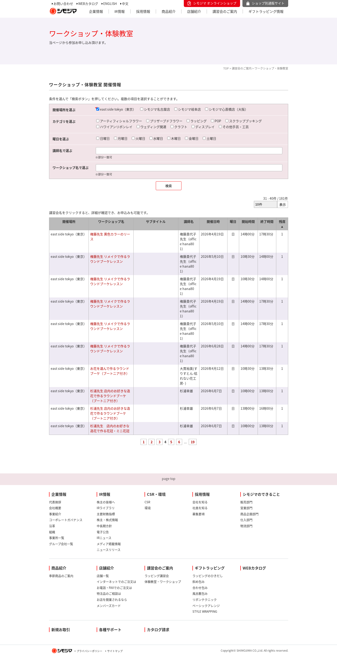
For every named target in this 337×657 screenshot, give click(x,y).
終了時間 (266, 221)
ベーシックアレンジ (206, 605)
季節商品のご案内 (61, 575)
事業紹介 (55, 514)
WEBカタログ (88, 3)
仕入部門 (246, 519)
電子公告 (103, 532)
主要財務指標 (106, 514)
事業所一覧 (56, 537)
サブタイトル (156, 221)
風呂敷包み (200, 593)
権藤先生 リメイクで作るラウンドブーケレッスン (110, 259)
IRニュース (104, 537)
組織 (52, 532)
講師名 (189, 221)
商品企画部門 (249, 514)
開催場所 (68, 221)
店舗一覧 (103, 575)
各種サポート (110, 629)
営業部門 (246, 508)
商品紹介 (169, 11)
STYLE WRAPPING (204, 611)
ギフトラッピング (210, 568)
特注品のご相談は (109, 593)
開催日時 (213, 221)
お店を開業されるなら (112, 599)
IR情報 (119, 11)
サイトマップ (115, 651)
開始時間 (248, 221)
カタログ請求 (158, 629)
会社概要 (55, 508)
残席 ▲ (282, 224)
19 (193, 442)
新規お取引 (60, 629)
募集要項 (198, 514)
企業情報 (96, 11)
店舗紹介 (194, 11)
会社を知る (200, 502)
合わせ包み (200, 587)
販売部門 (246, 502)
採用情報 (143, 11)
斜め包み (198, 581)
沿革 (52, 526)
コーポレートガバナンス (65, 519)
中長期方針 (104, 526)
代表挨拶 (55, 502)
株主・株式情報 (107, 519)
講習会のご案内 (225, 11)
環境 (148, 508)
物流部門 (246, 526)
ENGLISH (110, 3)
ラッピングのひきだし (207, 575)
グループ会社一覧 (61, 544)
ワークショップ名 (111, 221)
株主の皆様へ (106, 502)
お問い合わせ (63, 3)
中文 (125, 3)
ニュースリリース (109, 549)
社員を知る (200, 508)
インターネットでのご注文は (116, 581)
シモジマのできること (261, 494)
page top (168, 478)
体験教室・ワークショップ (163, 581)
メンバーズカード (109, 605)
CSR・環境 (156, 494)
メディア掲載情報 (109, 544)
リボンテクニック (204, 599)
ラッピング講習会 (157, 575)
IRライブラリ (106, 508)
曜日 (233, 221)
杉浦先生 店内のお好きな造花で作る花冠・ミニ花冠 (109, 428)
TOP (226, 68)
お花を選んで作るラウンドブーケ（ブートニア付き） (109, 371)
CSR (147, 502)
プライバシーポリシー (89, 651)
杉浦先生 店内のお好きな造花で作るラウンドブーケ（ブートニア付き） (110, 395)
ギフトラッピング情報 (266, 11)
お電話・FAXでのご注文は (114, 587)
